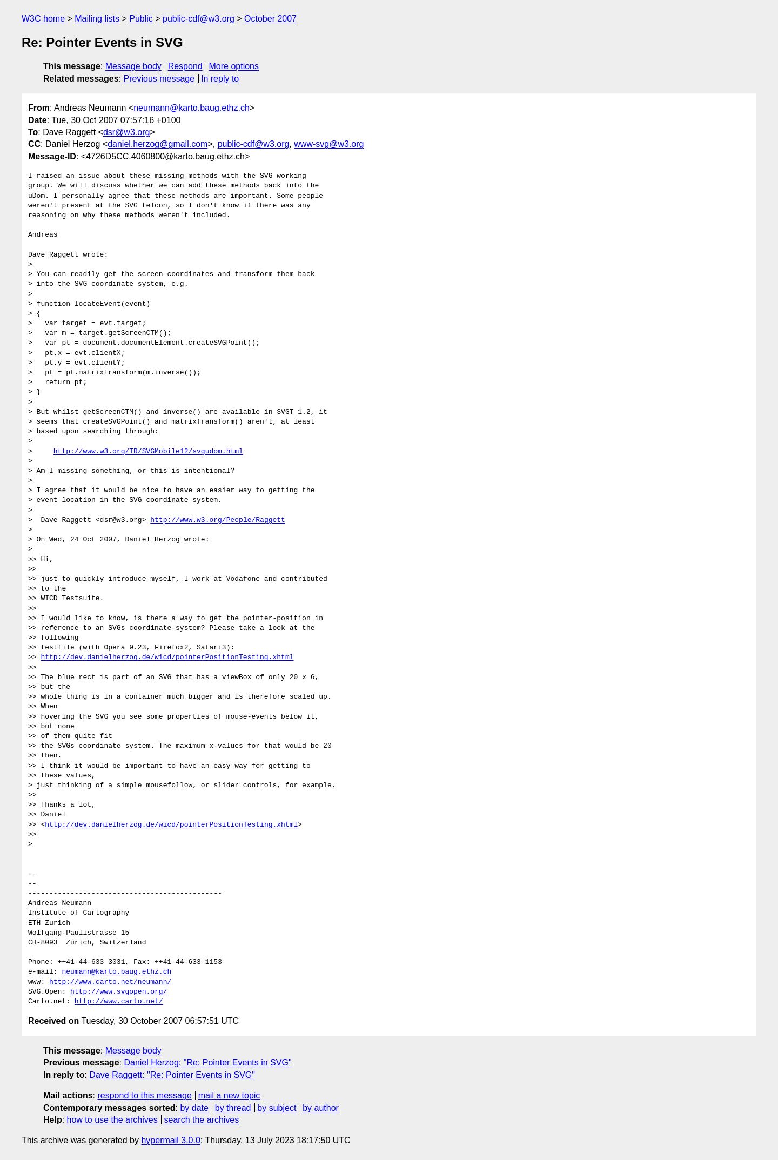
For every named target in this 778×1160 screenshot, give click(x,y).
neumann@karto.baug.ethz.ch (191, 107)
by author (321, 1107)
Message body (133, 66)
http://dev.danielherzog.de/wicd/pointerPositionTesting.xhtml (167, 657)
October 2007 (270, 18)
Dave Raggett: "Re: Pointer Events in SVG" (172, 1074)
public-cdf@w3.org (198, 18)
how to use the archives (112, 1119)
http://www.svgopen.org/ (118, 992)
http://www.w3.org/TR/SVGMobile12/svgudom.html (148, 452)
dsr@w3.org (126, 132)
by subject (276, 1107)
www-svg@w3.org (329, 144)
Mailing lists (97, 18)
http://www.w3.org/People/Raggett (217, 520)
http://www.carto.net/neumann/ (110, 982)
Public (141, 18)
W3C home (43, 18)
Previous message (159, 78)
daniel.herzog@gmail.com (157, 144)
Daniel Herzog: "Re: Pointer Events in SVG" (207, 1062)
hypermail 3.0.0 (170, 1140)
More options (234, 66)
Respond (185, 66)
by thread (233, 1107)
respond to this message (144, 1095)
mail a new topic (229, 1095)
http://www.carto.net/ (119, 1002)
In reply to (220, 78)
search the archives (201, 1119)
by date (194, 1107)
